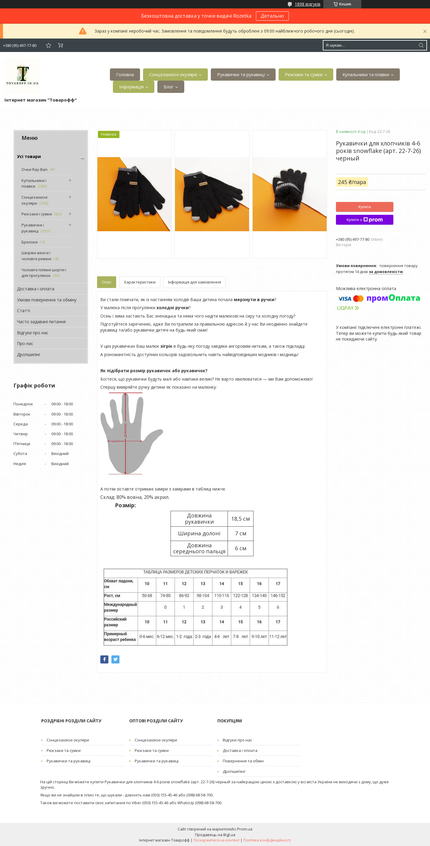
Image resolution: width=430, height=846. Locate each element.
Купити (364, 207)
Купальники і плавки (34, 183)
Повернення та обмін (243, 761)
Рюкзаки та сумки (303, 74)
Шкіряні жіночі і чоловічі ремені (36, 255)
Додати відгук (48, 45)
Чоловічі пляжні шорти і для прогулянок (44, 272)
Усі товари (29, 156)
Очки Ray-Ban (34, 169)
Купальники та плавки (366, 74)
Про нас (25, 343)
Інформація (131, 87)
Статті (23, 310)
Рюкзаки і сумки (37, 214)
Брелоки (30, 242)
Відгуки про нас (32, 332)
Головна (125, 74)
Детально (272, 16)
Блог (168, 87)
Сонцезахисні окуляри (173, 74)
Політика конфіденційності (267, 840)
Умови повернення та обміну (46, 300)
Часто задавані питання (41, 321)
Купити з (364, 220)
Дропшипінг (29, 354)
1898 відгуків (307, 4)
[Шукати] (421, 45)
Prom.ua (244, 829)
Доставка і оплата (35, 289)
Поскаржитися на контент (216, 840)
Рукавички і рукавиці (33, 228)
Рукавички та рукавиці (241, 74)
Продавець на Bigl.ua (215, 834)
